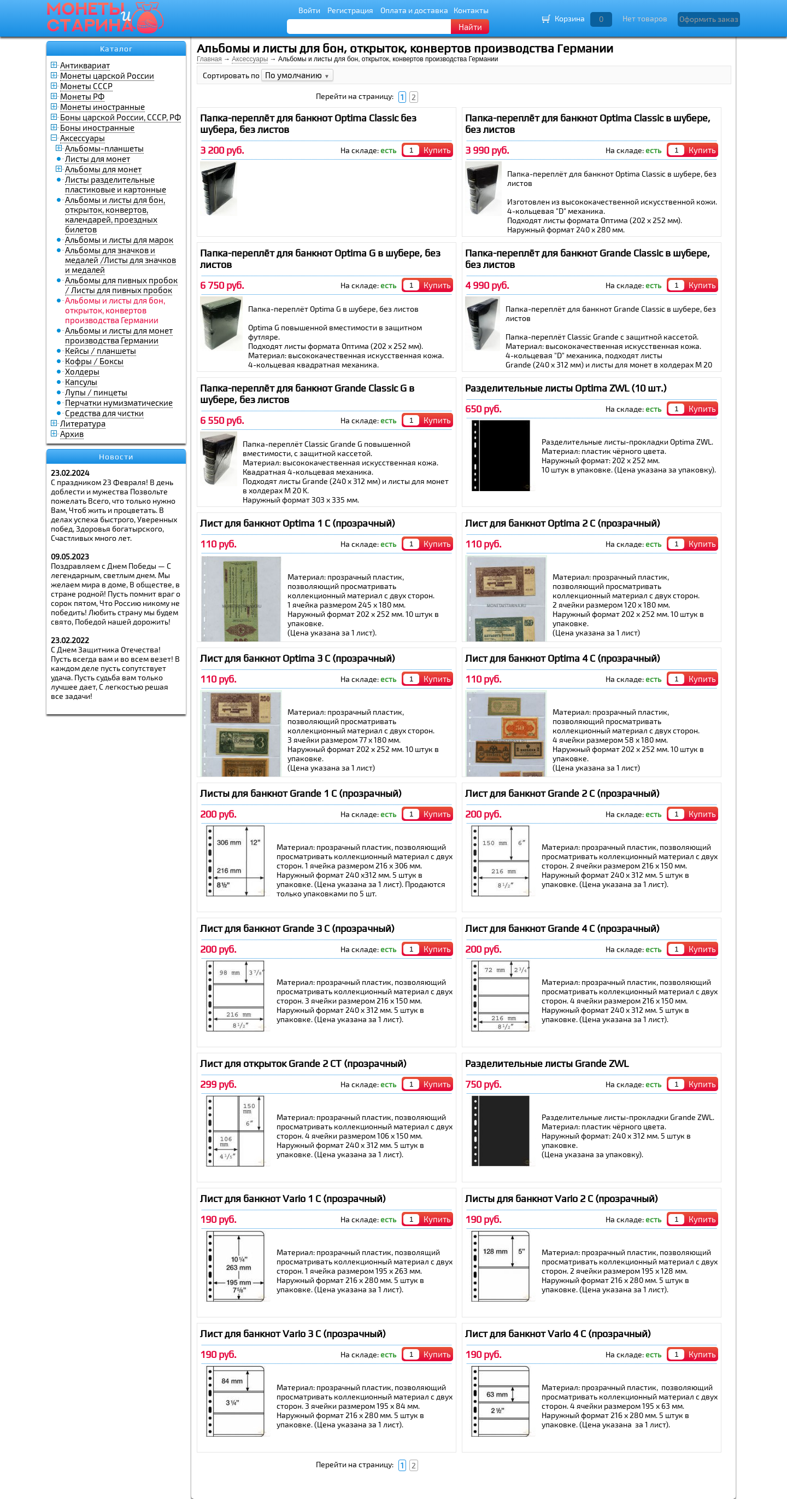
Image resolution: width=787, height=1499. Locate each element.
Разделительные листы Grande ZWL (547, 1063)
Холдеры (82, 371)
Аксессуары (82, 138)
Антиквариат (85, 65)
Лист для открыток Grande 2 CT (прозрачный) (303, 1063)
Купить (437, 150)
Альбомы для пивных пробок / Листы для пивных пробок (121, 285)
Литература (82, 423)
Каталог (116, 48)
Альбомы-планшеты (104, 148)
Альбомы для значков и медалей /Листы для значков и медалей (120, 260)
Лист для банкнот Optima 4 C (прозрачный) (562, 658)
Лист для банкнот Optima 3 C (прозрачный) (297, 658)
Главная (209, 59)
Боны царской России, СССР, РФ (120, 117)
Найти (470, 27)
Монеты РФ (82, 96)
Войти (309, 10)
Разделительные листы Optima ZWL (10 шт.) (566, 388)
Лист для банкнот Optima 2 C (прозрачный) (562, 523)
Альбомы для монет (103, 169)
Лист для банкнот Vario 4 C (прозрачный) (558, 1333)
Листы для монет (97, 159)
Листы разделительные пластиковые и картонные (115, 184)
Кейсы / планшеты (100, 350)
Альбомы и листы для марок (119, 239)
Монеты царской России (107, 75)
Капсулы (81, 382)
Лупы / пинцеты (96, 392)
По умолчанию (297, 75)
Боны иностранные (97, 127)
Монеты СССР (86, 86)
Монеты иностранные (102, 107)
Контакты (471, 10)
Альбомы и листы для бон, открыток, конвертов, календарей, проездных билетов (115, 214)
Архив (72, 434)
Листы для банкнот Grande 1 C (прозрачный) (301, 793)
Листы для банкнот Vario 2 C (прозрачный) (561, 1198)
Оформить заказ (708, 19)
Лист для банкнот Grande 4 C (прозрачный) (562, 928)
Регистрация (350, 10)
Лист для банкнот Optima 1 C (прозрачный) (297, 523)
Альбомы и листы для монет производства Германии (119, 335)
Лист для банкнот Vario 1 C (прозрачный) (293, 1198)
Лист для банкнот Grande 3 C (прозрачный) (297, 928)
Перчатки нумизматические (119, 402)
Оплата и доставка (414, 10)
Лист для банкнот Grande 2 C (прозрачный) (562, 793)
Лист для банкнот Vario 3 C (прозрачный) (293, 1333)
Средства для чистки (104, 413)
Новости (116, 456)
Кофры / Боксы (94, 361)
